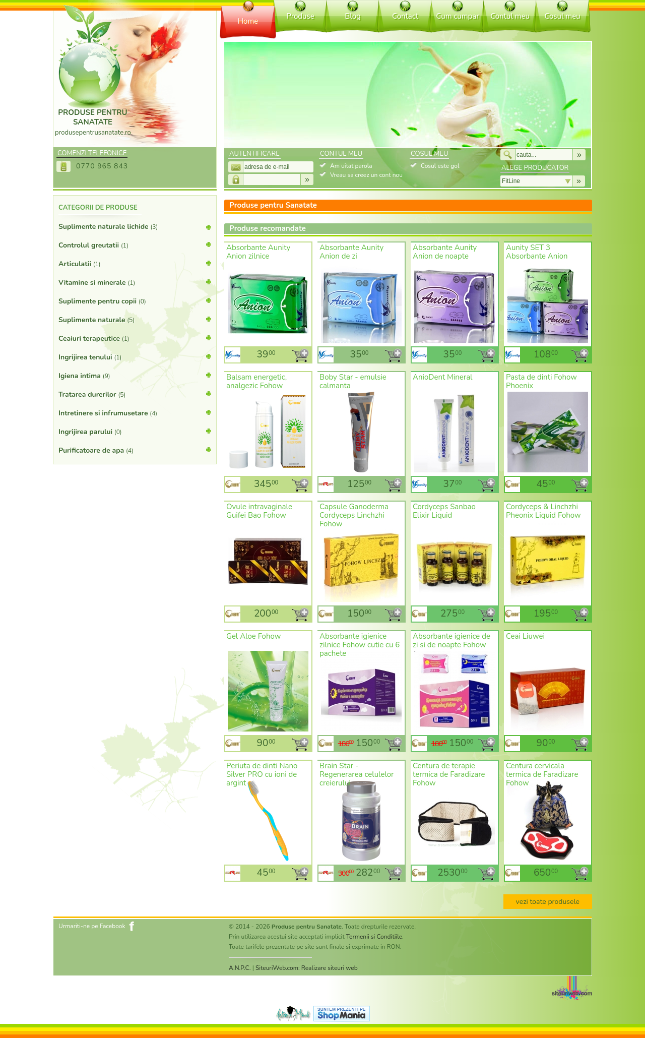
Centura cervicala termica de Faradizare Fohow (542, 774)
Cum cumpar (457, 16)
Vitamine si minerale (134, 281)
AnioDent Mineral (443, 377)
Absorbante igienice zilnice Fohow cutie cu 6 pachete (359, 644)
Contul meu (510, 16)
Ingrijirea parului (134, 431)
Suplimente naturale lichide (134, 228)
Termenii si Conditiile (374, 937)
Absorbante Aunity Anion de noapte (445, 251)
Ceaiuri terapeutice (134, 337)
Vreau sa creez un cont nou (366, 175)
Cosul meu (562, 16)
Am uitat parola (351, 166)
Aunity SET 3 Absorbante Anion (537, 251)
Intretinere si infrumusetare (134, 412)
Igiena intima (134, 375)
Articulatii (134, 263)
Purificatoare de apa (134, 449)
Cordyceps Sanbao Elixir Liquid (444, 511)
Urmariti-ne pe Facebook (91, 926)
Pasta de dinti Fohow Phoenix (541, 381)
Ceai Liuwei (525, 636)
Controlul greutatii (134, 244)
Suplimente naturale (134, 319)
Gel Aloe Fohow (253, 636)
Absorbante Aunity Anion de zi (351, 251)
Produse (300, 16)
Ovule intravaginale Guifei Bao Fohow (259, 511)
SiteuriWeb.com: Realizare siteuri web (306, 968)
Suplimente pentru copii (134, 300)
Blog (353, 16)
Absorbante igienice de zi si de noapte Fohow (451, 640)
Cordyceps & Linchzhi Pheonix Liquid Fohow (543, 511)
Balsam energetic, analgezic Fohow (256, 381)
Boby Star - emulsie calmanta (352, 381)
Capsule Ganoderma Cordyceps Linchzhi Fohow (354, 515)
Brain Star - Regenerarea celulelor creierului (356, 774)
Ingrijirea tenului (134, 356)
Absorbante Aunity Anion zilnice (258, 251)
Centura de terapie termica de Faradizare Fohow (449, 774)
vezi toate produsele (547, 901)
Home (248, 21)
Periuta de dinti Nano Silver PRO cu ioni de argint (261, 774)
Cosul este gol (440, 166)
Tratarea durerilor (134, 393)
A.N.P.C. (240, 968)
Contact (405, 16)
